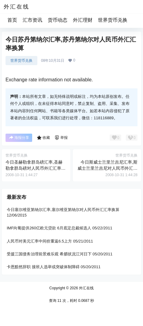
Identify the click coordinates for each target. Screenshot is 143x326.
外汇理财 (82, 20)
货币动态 (57, 20)
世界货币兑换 (112, 20)
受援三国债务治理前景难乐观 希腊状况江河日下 (49, 254)
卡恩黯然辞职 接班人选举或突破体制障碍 (43, 267)
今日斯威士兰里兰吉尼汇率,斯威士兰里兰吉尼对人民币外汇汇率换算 (107, 168)
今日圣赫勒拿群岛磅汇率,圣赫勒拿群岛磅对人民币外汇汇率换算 (36, 168)
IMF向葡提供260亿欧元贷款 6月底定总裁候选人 (49, 228)
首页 (12, 20)
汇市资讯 (32, 20)
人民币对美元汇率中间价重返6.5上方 (39, 241)
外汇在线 (86, 288)
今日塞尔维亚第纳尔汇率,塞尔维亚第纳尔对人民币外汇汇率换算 (63, 209)
